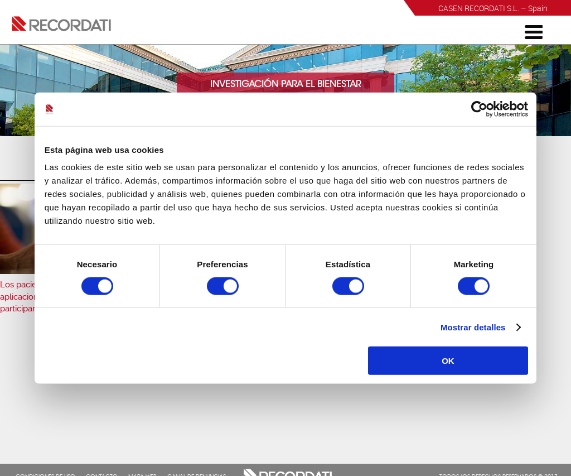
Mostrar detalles (473, 326)
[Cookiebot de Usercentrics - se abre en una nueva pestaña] (479, 108)
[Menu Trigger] (534, 31)
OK (448, 361)
